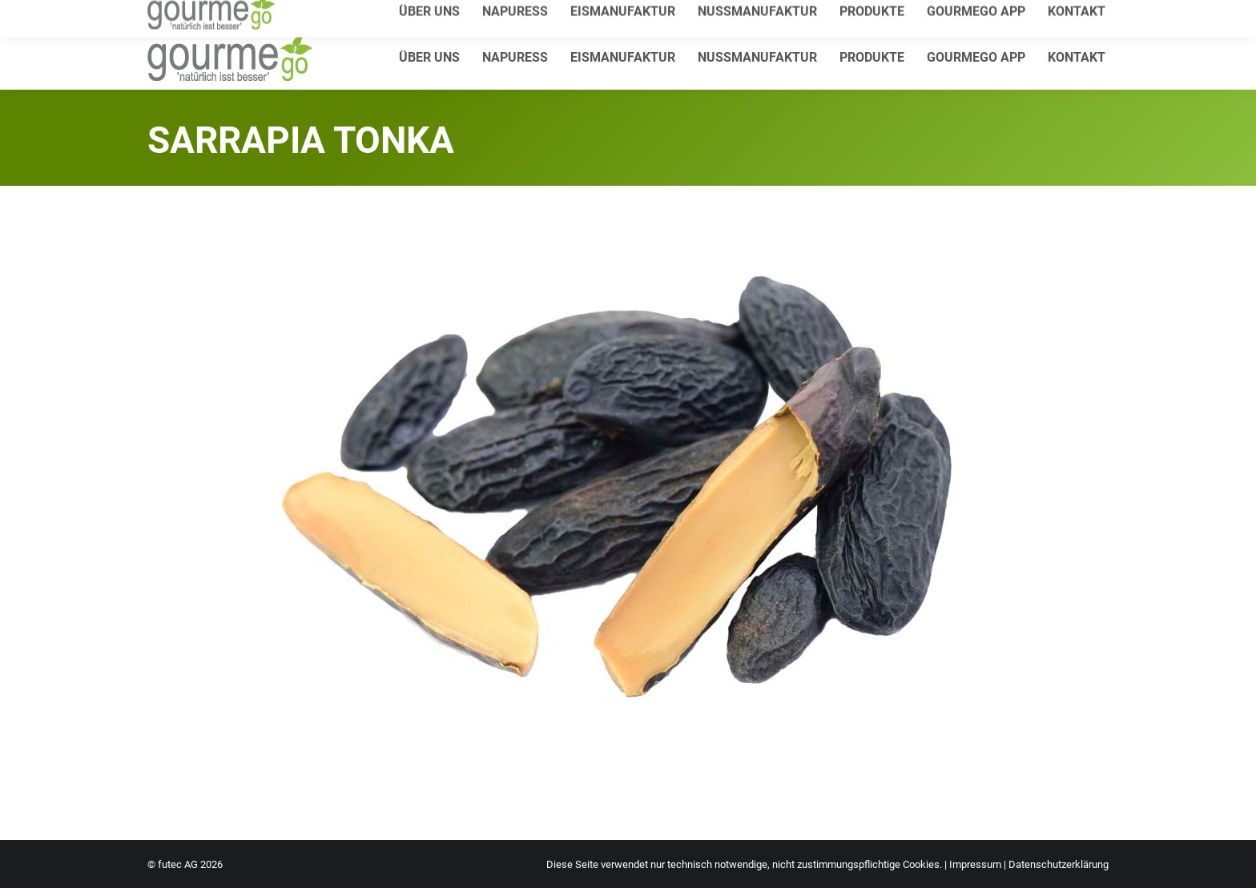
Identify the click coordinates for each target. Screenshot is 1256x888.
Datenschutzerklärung (1058, 864)
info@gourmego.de (336, 13)
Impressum (975, 864)
